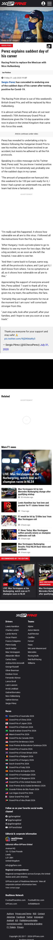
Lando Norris (11, 634)
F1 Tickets (11, 927)
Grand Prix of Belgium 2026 (19, 756)
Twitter (29, 917)
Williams (31, 663)
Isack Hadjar (11, 648)
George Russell (12, 667)
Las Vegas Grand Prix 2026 (19, 793)
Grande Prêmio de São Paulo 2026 (22, 789)
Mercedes (32, 652)
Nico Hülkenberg (13, 696)
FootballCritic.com (36, 900)
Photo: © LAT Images (9, 40)
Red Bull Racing (34, 659)
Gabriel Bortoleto (13, 692)
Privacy (20, 927)
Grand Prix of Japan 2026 (19, 723)
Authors (10, 914)
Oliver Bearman (12, 670)
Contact (41, 914)
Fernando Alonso (13, 678)
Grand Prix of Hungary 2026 (20, 760)
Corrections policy (14, 924)
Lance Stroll (11, 681)
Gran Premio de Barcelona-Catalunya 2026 (26, 745)
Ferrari (31, 641)
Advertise (11, 917)
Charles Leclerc (12, 630)
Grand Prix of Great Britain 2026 (21, 753)
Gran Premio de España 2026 (20, 771)
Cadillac (31, 637)
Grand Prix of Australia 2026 (20, 716)
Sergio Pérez (11, 703)
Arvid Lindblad (12, 689)
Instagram (38, 917)
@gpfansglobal (13, 820)
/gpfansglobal (13, 816)
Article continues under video (26, 134)
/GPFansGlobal (14, 827)
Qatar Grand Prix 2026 (17, 797)
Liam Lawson (11, 685)
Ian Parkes (6, 72)
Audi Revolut (33, 634)
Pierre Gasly (11, 645)
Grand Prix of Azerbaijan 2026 (20, 775)
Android (10, 920)
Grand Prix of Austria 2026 (19, 749)
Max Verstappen (13, 652)
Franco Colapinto (13, 641)
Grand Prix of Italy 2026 (18, 767)
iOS (16, 920)
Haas (30, 645)
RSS (34, 914)
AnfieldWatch (34, 904)
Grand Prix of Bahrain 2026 (19, 727)
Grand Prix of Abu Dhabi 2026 (20, 800)
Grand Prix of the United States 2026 (23, 782)
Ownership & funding (33, 924)
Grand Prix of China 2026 (18, 720)
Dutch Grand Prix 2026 (17, 764)
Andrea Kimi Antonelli (15, 663)
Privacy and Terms (23, 914)
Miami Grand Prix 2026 (17, 734)
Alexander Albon (13, 656)
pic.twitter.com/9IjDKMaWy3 (19, 338)
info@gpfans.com (13, 865)
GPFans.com (11, 904)
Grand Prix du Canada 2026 (19, 738)
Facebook (20, 917)
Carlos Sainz (11, 659)
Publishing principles (28, 920)
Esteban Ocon (12, 674)
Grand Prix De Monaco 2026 (20, 742)
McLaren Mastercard (37, 648)
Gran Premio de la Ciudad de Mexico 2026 (26, 786)
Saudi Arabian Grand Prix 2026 (21, 731)
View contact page (13, 888)
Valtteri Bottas (12, 700)
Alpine (30, 626)
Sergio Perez (6, 46)
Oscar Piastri (11, 637)
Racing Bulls (33, 656)
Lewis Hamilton (12, 626)
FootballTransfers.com (15, 900)
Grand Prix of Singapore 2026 (20, 778)
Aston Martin (33, 630)
